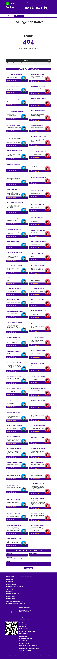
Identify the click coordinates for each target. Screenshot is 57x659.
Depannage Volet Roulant (45, 12)
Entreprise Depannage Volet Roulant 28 (15, 603)
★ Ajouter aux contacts (25, 650)
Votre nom (9, 553)
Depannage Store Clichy (11, 584)
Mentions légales (10, 576)
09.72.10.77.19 (29, 617)
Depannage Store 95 (10, 596)
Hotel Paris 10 (9, 589)
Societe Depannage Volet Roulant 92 (15, 601)
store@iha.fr (25, 615)
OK (49, 655)
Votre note (9, 557)
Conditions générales (26, 576)
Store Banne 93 (9, 594)
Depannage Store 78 (10, 598)
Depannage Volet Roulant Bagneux (14, 586)
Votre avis (8, 561)
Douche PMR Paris (10, 588)
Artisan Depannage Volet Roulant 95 (15, 600)
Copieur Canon (9, 579)
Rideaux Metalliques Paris (12, 593)
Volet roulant (9, 12)
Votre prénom (33, 553)
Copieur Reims (9, 581)
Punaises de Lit (9, 591)
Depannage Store (10, 583)
